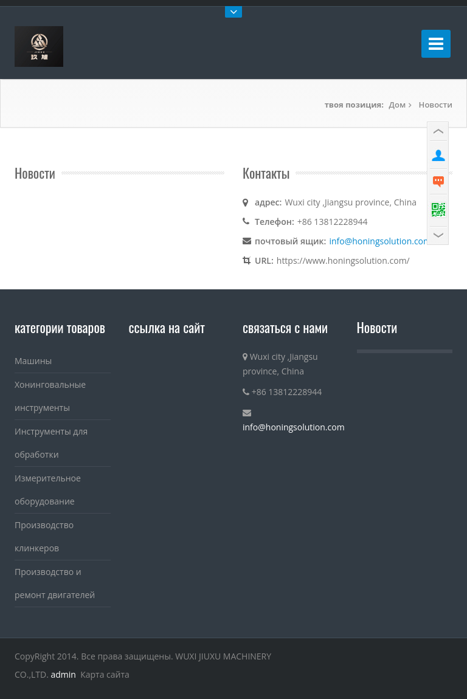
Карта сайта (105, 674)
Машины (33, 361)
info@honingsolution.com (380, 241)
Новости (435, 104)
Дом (397, 104)
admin (63, 674)
